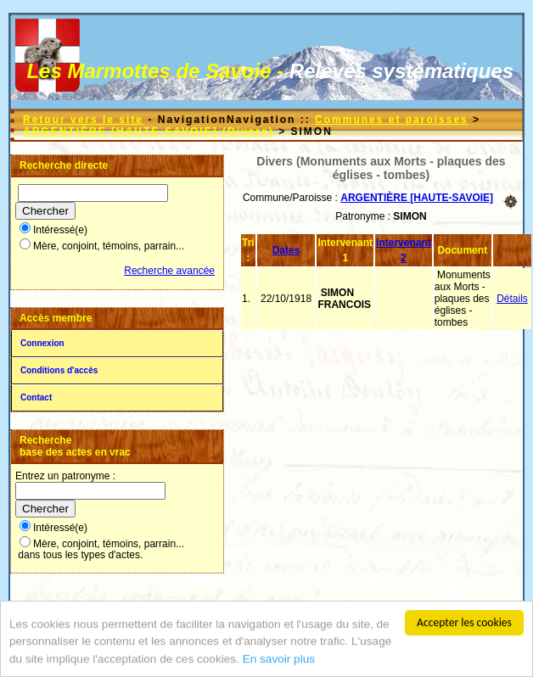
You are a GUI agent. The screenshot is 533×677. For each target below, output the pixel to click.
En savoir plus (279, 659)
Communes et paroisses (391, 120)
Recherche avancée (169, 271)
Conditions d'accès (59, 370)
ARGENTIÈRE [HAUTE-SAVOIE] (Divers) (148, 131)
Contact (36, 397)
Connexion (42, 343)
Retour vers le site (83, 120)
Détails (512, 299)
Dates (286, 250)
